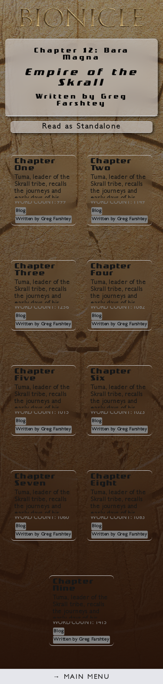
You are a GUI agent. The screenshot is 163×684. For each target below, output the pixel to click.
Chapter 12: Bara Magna (81, 53)
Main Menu (81, 677)
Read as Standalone (81, 127)
